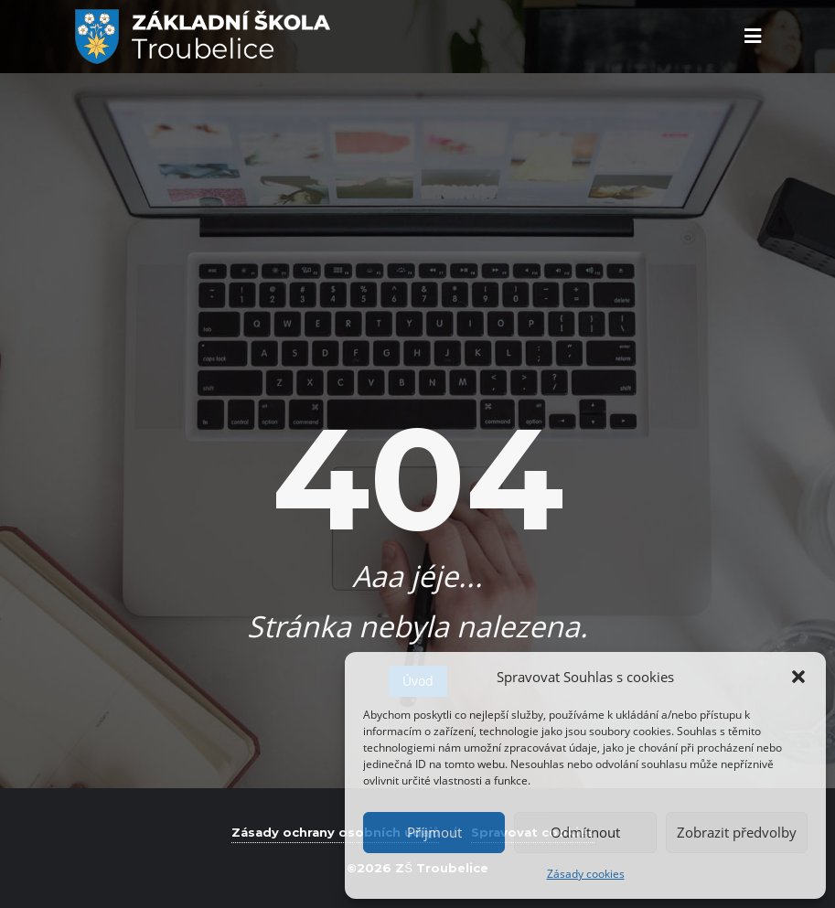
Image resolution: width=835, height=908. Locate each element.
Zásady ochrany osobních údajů (335, 832)
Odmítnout (585, 832)
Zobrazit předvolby (737, 832)
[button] (798, 677)
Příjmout (434, 832)
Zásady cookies (586, 873)
